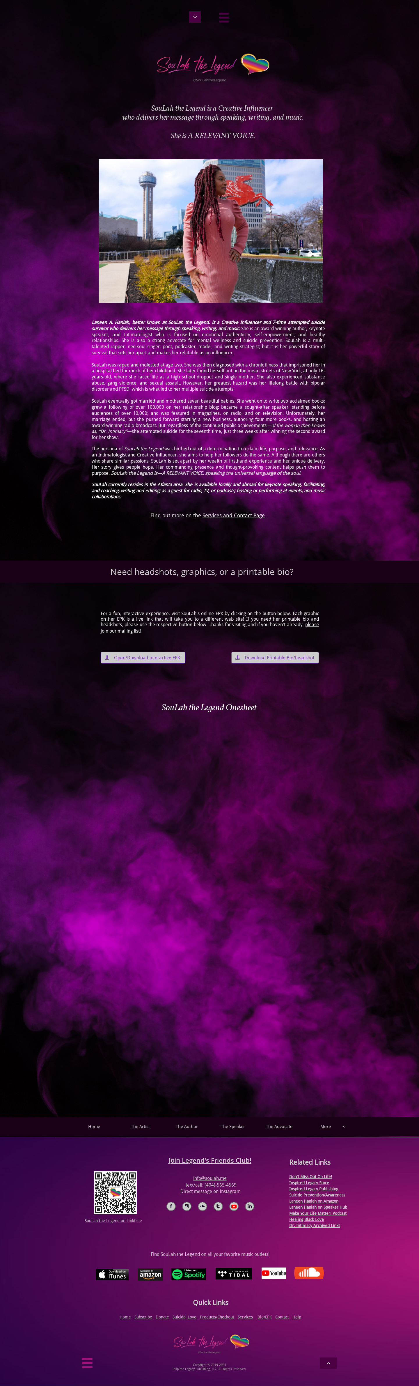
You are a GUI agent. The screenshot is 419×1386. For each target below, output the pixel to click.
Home (125, 1317)
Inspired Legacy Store (309, 1182)
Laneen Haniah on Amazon (313, 1201)
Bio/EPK (265, 1317)
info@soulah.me (210, 1178)
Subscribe (143, 1317)
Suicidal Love (184, 1317)
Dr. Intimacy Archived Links (314, 1225)
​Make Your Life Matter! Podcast (318, 1213)
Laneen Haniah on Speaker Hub (318, 1207)
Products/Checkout (217, 1317)
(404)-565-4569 (221, 1185)
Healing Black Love (306, 1219)
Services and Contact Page (234, 515)
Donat (161, 1317)
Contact (282, 1317)
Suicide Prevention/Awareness (317, 1195)
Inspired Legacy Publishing (313, 1189)
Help (296, 1317)
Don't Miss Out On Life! (310, 1176)
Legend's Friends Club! (216, 1160)
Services (245, 1317)
